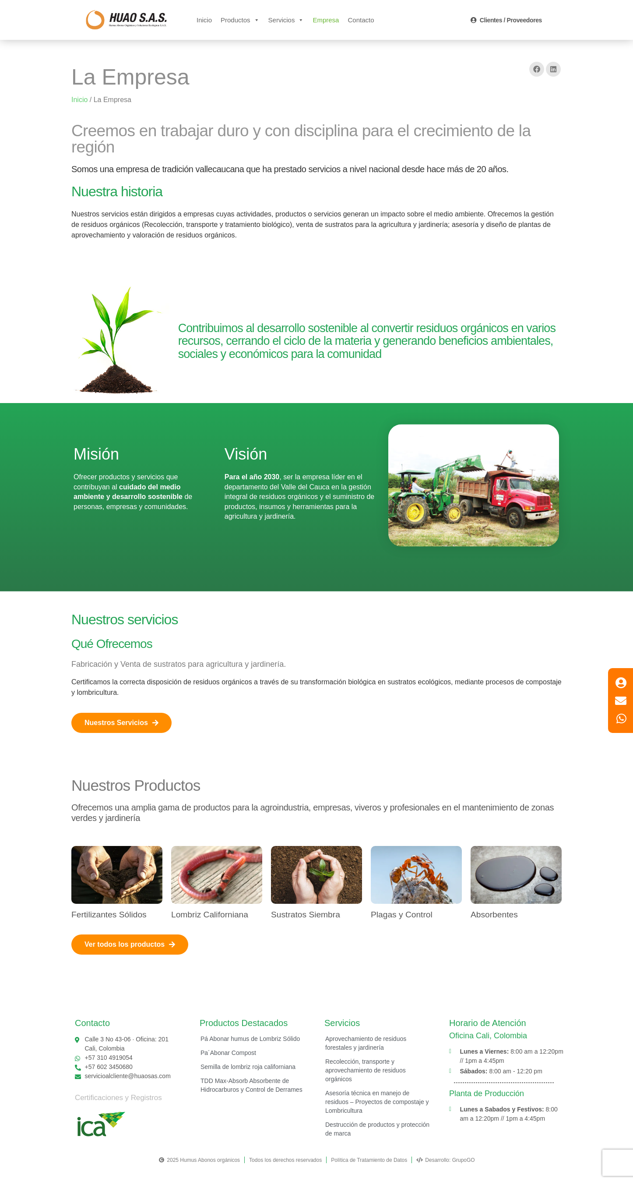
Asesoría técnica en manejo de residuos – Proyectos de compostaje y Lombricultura (377, 1102)
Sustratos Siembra (305, 914)
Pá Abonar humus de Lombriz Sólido (250, 1038)
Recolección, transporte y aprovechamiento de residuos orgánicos (365, 1070)
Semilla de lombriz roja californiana (247, 1066)
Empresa (326, 20)
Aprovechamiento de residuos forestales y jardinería (365, 1043)
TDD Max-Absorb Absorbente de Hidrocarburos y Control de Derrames (251, 1085)
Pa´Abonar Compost (228, 1052)
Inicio (204, 20)
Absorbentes (494, 914)
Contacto (361, 20)
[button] (536, 69)
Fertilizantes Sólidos (109, 914)
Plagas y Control (402, 914)
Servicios (286, 20)
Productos (240, 20)
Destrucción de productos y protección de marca (377, 1129)
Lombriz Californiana (209, 914)
